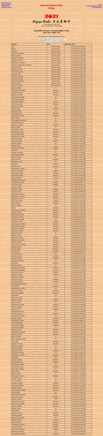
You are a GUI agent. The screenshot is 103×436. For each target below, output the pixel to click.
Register (3, 6)
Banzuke (3, 4)
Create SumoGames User (94, 6)
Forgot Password (97, 7)
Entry (8, 6)
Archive (9, 4)
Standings (8, 3)
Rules (3, 3)
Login (100, 4)
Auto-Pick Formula (6, 7)
